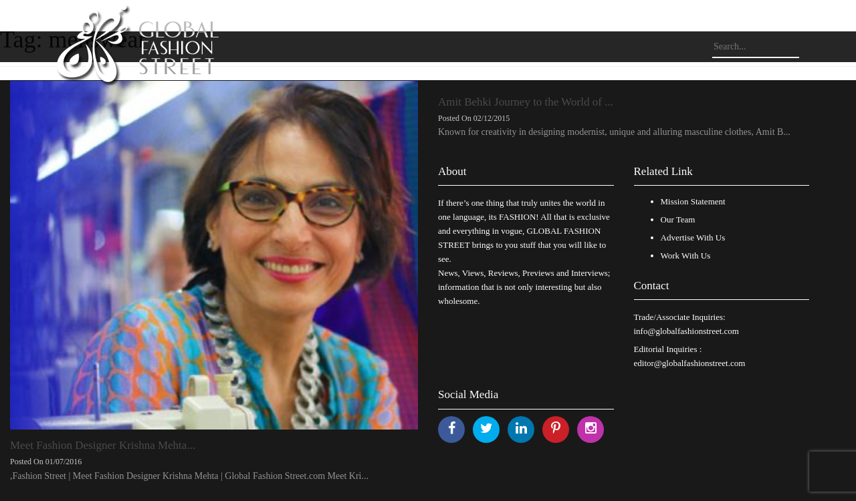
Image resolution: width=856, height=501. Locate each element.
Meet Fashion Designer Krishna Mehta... (102, 445)
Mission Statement (693, 201)
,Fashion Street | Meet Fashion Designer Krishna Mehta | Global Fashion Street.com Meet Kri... (189, 476)
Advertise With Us (693, 237)
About (452, 171)
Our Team (678, 219)
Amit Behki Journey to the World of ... (525, 102)
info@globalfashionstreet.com (686, 331)
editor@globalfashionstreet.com (690, 363)
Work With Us (686, 256)
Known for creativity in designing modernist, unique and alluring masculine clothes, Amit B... (614, 132)
